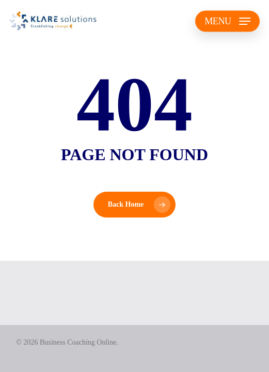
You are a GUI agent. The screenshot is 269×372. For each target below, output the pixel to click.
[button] (227, 21)
